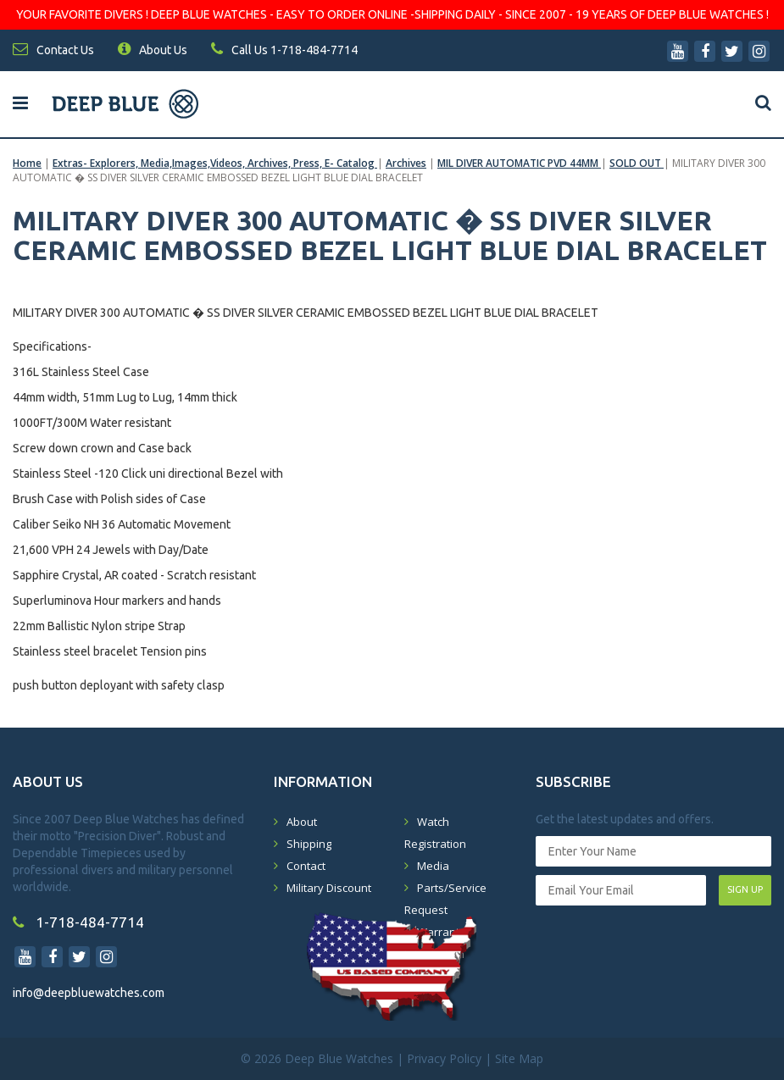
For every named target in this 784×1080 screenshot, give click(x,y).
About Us (152, 50)
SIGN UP (745, 889)
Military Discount (328, 887)
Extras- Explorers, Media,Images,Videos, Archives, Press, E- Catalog (215, 163)
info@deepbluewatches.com (88, 993)
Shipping (308, 843)
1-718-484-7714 (78, 922)
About (301, 821)
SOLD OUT (636, 163)
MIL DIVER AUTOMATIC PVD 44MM (519, 163)
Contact (305, 865)
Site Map (519, 1058)
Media (433, 865)
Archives (406, 163)
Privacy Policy (444, 1058)
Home (27, 163)
